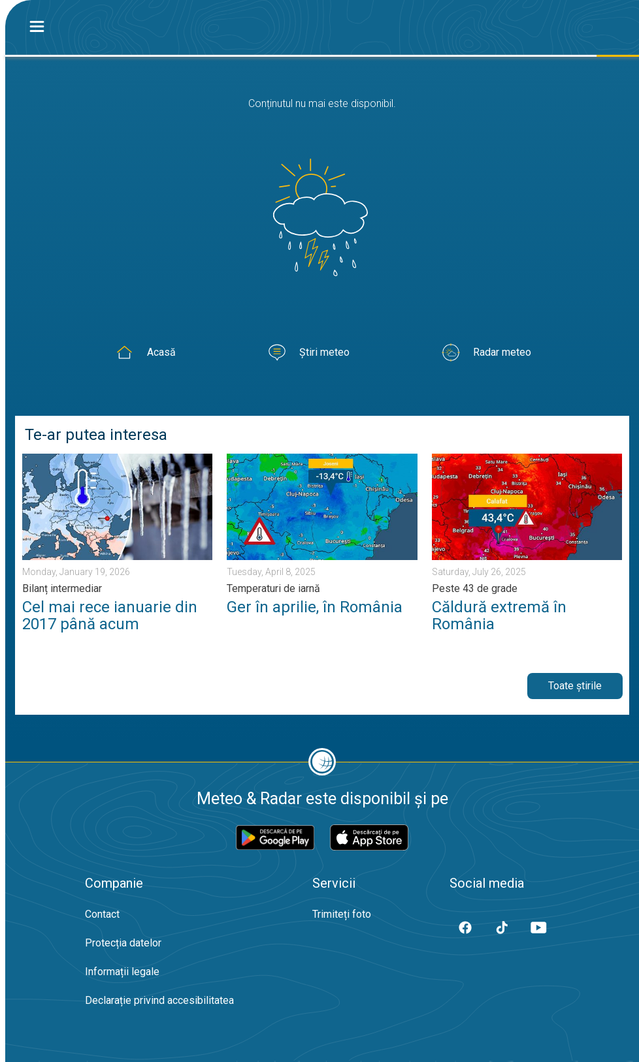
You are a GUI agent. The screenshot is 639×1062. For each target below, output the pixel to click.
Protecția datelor (123, 943)
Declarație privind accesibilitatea (159, 1000)
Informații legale (122, 971)
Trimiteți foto (341, 914)
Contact (102, 914)
